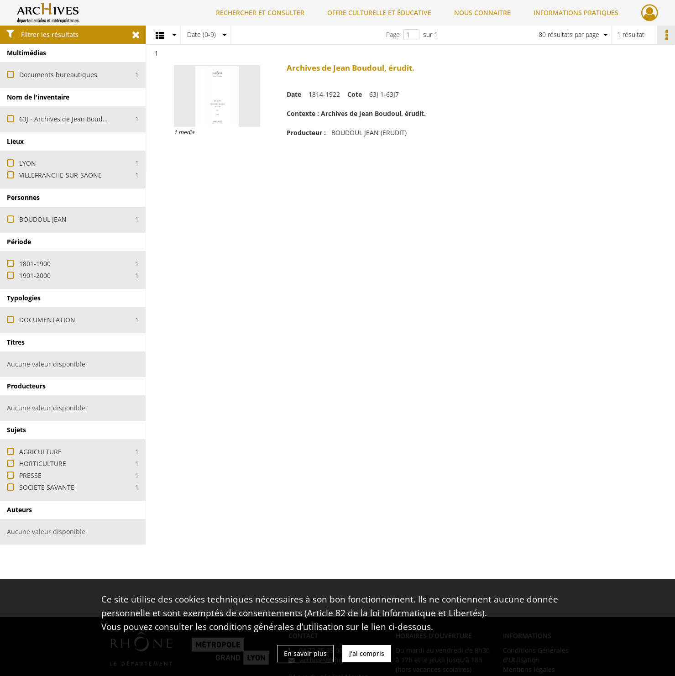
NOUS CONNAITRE (482, 12)
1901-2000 (35, 275)
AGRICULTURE (40, 451)
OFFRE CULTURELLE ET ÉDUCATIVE (379, 12)
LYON (27, 163)
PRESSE (30, 475)
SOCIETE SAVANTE (46, 487)
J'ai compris (366, 653)
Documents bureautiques (58, 74)
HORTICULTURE (42, 463)
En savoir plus (305, 653)
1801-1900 (35, 263)
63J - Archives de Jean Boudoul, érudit (77, 119)
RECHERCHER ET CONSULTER (260, 12)
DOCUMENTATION (47, 319)
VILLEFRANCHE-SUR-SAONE (60, 175)
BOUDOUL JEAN (43, 219)
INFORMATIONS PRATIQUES (576, 12)
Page (393, 34)
